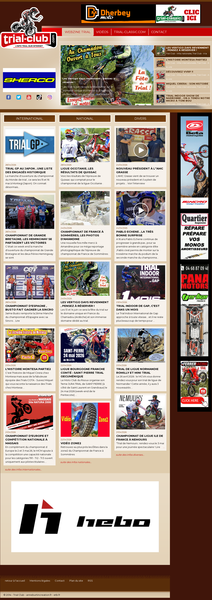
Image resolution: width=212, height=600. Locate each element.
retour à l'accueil (15, 580)
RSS (90, 580)
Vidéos (102, 32)
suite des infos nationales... (76, 462)
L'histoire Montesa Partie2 (28, 369)
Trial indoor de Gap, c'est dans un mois (138, 307)
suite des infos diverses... (130, 454)
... (164, 446)
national (84, 118)
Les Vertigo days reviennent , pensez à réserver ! (85, 304)
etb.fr (57, 594)
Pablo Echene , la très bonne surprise (134, 233)
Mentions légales (40, 580)
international (29, 118)
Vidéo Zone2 (71, 443)
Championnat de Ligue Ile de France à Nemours (139, 437)
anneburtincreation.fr (39, 594)
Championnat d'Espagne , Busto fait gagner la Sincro (29, 307)
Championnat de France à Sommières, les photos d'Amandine (82, 235)
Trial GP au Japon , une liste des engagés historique (28, 170)
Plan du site (76, 580)
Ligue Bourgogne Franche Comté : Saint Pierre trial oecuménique (83, 372)
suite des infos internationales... (23, 469)
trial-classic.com (130, 32)
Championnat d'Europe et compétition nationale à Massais (27, 439)
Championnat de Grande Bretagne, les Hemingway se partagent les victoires (28, 239)
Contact (159, 32)
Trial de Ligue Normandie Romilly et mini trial (137, 370)
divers (140, 118)
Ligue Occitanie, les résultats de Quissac (78, 170)
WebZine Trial (78, 32)
